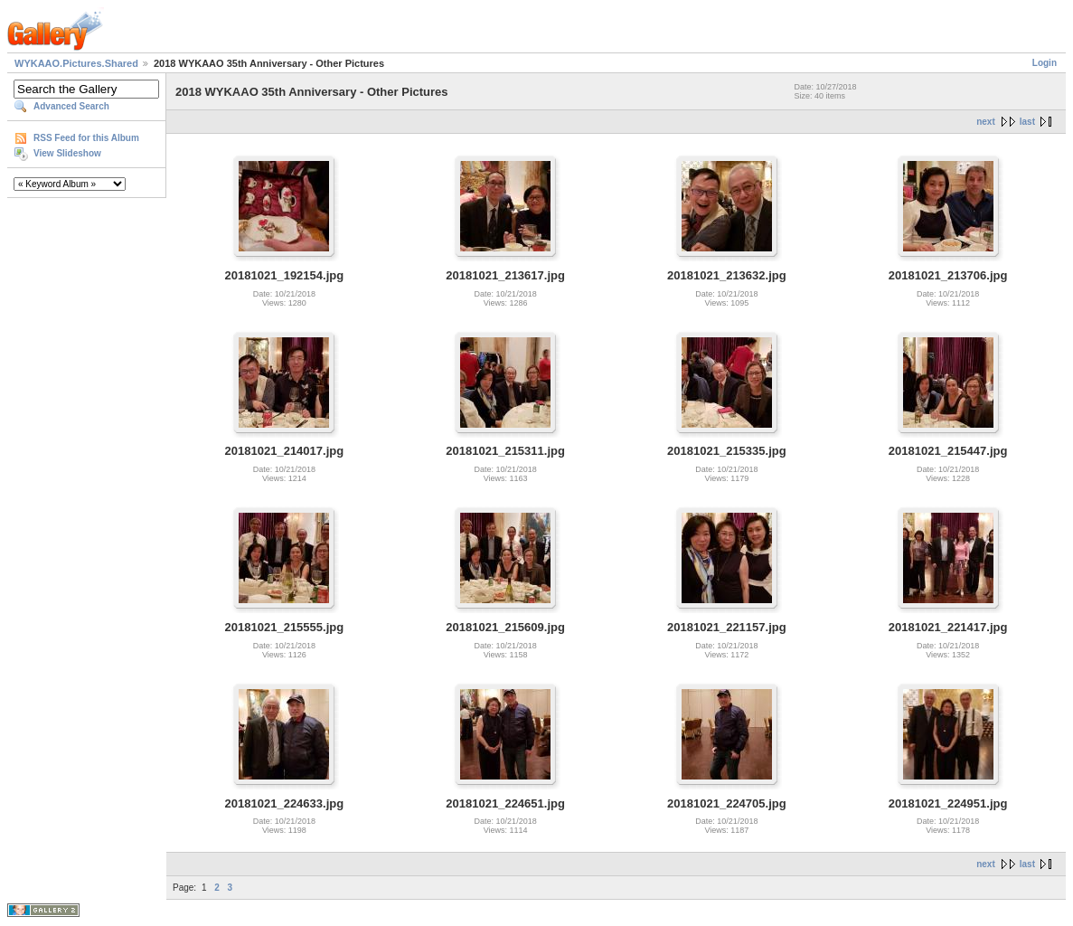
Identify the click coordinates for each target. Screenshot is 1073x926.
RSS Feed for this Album (86, 138)
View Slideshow (67, 153)
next (985, 122)
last (1027, 122)
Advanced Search (71, 106)
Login (1044, 63)
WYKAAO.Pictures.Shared (76, 63)
